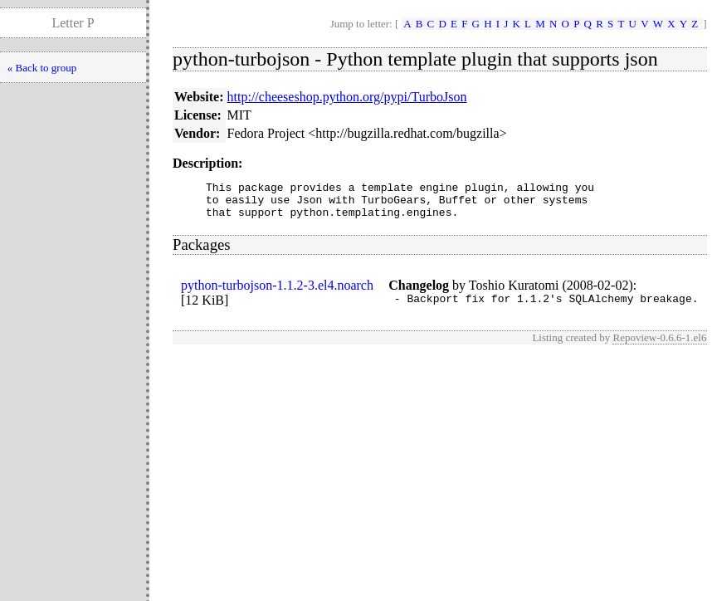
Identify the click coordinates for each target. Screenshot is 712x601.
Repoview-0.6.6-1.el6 (659, 347)
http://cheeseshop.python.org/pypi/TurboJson (347, 97)
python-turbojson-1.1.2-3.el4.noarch (277, 293)
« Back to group (41, 67)
